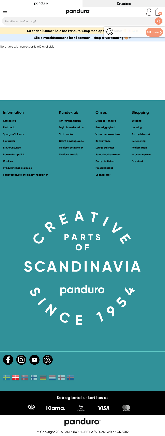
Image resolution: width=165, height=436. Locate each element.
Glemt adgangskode (71, 140)
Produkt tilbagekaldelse (17, 167)
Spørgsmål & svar (13, 134)
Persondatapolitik (14, 154)
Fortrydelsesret (141, 134)
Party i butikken (104, 161)
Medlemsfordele (68, 154)
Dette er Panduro (105, 120)
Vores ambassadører (108, 134)
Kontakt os (9, 120)
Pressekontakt (104, 167)
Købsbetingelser (141, 154)
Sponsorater (102, 174)
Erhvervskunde (12, 147)
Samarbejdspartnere (107, 154)
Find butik (9, 127)
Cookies (8, 161)
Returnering (139, 140)
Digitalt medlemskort (71, 127)
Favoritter (9, 140)
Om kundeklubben (70, 120)
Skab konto (66, 134)
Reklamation (139, 147)
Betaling (136, 120)
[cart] (158, 12)
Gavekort (137, 161)
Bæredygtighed (105, 127)
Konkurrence (102, 140)
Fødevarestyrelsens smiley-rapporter (25, 174)
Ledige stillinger (104, 147)
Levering (137, 127)
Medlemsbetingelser (71, 147)
